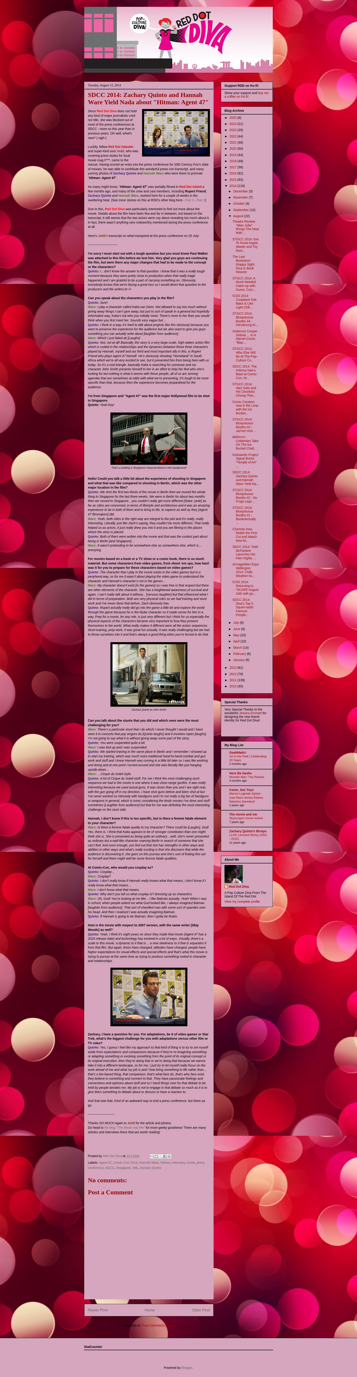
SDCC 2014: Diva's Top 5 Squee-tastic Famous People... (243, 607)
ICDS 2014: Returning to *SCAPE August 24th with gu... (245, 587)
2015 (233, 179)
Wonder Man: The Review (246, 777)
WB (135, 1168)
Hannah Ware (149, 1162)
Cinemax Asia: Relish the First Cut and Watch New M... (244, 534)
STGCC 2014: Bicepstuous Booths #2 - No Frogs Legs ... (244, 495)
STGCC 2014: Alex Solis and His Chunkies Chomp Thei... (244, 389)
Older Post (201, 1310)
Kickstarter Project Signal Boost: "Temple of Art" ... (245, 460)
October (239, 203)
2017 (233, 167)
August (238, 216)
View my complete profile (242, 901)
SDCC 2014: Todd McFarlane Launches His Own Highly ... (245, 552)
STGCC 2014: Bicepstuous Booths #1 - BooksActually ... (244, 515)
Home (150, 1310)
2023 (233, 130)
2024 (233, 124)
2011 (233, 680)
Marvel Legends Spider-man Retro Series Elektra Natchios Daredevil (246, 797)
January (239, 660)
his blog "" (124, 1127)
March (238, 647)
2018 (233, 161)
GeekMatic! (237, 752)
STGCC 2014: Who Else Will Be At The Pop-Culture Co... (245, 354)
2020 (233, 148)
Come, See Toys (241, 790)
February (240, 654)
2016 (233, 173)
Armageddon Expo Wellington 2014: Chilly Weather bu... (245, 569)
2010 (233, 686)
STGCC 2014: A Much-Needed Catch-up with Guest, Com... (244, 283)
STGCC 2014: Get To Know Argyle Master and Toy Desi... (245, 244)
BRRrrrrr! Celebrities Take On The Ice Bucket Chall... (245, 442)
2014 (233, 186)
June (237, 629)
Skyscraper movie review (246, 818)
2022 (233, 136)
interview (178, 1162)
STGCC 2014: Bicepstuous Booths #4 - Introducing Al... (245, 319)
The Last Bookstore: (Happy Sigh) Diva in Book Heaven (243, 264)
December (241, 191)
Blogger (186, 1368)
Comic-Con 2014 (125, 1162)
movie (190, 1162)
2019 (233, 155)
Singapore (123, 1168)
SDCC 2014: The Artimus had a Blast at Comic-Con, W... (245, 372)
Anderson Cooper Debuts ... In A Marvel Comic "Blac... (245, 336)
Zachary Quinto (150, 1168)
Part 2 (200, 200)
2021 (233, 142)
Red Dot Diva (239, 886)
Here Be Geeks (240, 773)
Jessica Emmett (250, 713)
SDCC (110, 1168)
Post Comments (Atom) (158, 1325)
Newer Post (98, 1310)
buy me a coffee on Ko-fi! (246, 94)
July (236, 622)
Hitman (166, 1162)
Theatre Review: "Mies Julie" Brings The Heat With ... (245, 227)
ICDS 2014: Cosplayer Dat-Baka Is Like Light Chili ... (244, 301)
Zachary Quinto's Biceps (248, 831)
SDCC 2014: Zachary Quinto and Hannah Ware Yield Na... (245, 477)
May (236, 635)
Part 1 (189, 200)
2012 (233, 674)
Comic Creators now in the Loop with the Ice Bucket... (245, 407)
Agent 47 (105, 1162)
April (236, 641)
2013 (233, 667)
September (241, 210)
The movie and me (243, 814)
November (241, 197)
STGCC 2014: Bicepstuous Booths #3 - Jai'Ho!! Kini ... (244, 425)
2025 (233, 117)
